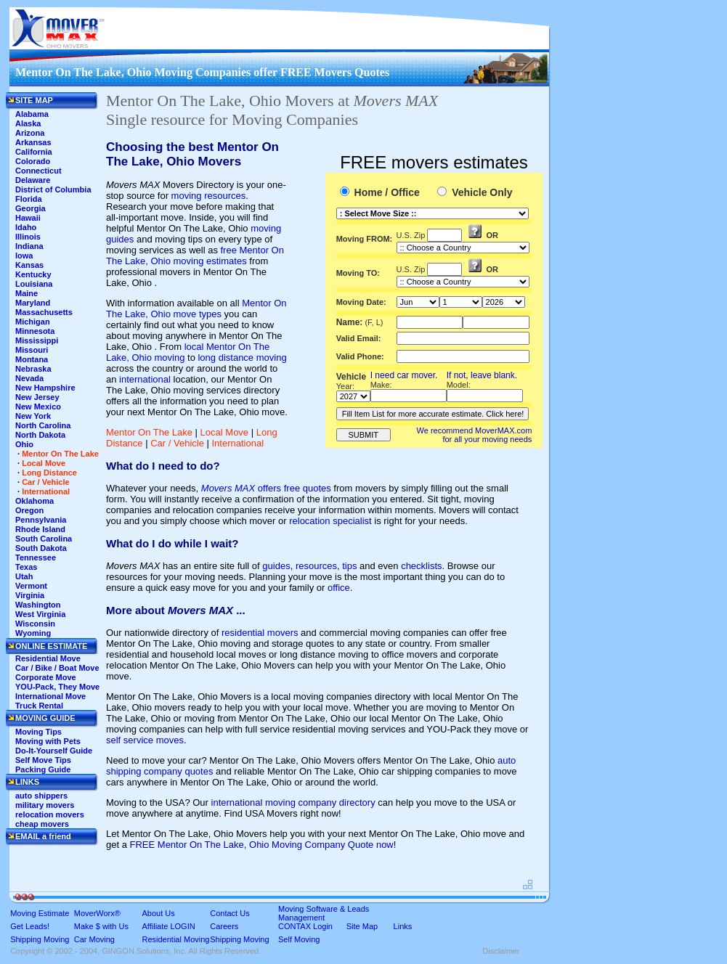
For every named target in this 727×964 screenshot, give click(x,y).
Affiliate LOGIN (168, 926)
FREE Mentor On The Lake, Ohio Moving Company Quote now (262, 844)
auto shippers (41, 795)
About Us (158, 913)
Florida (28, 199)
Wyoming (33, 633)
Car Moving (94, 939)
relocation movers (49, 814)
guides (276, 565)
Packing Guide (42, 769)
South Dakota (41, 548)
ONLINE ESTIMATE (51, 646)
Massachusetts (44, 312)
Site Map (362, 926)
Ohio (24, 444)
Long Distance (49, 472)
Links (403, 926)
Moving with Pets (48, 741)
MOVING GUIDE (45, 718)
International (238, 443)
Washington (38, 604)
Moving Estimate (39, 913)
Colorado (32, 161)
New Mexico (38, 406)
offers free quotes (266, 488)
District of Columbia (53, 189)
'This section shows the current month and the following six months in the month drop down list (418, 302)
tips (349, 565)
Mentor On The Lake (149, 432)
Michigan (32, 321)
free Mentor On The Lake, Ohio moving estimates (195, 255)
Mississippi (36, 340)
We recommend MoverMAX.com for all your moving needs (474, 435)
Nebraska (33, 368)
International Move (50, 696)
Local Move (224, 432)
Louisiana (33, 283)
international (145, 379)
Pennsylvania (40, 519)
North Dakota (40, 434)
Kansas (29, 265)
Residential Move (48, 658)
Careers (224, 926)
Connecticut (38, 170)
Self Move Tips (43, 760)
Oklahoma (34, 501)
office (339, 587)
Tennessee (35, 557)
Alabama (32, 114)
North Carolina (42, 425)
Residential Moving (176, 939)
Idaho (25, 227)
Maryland (32, 302)
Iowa (24, 255)
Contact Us (229, 913)
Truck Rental (39, 705)
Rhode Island (40, 529)
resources (316, 565)
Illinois (28, 236)
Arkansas (33, 142)
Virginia (29, 595)
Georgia (30, 208)
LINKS (27, 781)
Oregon (29, 510)
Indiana (29, 246)
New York (33, 416)
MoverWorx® (97, 913)
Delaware (32, 180)
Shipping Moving (39, 939)
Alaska (28, 123)
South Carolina (43, 538)
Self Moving (299, 939)
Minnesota (34, 331)
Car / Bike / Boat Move (57, 667)
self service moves (145, 740)
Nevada (29, 378)
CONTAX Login (305, 926)
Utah (24, 576)
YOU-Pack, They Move (57, 686)
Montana (31, 359)
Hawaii (28, 217)
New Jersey (37, 397)
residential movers (260, 632)
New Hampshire (45, 387)
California (33, 151)
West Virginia (40, 614)
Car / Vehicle (177, 443)
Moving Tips (38, 731)
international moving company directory (293, 802)
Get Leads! (29, 926)
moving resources (208, 195)
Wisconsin (35, 623)
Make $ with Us (101, 926)
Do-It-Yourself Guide (53, 750)
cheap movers (42, 824)
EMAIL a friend (43, 836)
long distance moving (242, 357)
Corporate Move (45, 677)
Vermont (31, 585)
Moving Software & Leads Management (323, 913)
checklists (421, 565)
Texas (26, 567)
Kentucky (33, 274)
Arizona (29, 132)
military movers (44, 805)
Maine (26, 293)
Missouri (31, 350)
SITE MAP (34, 100)
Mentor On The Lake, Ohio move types (196, 308)
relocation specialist (330, 520)
